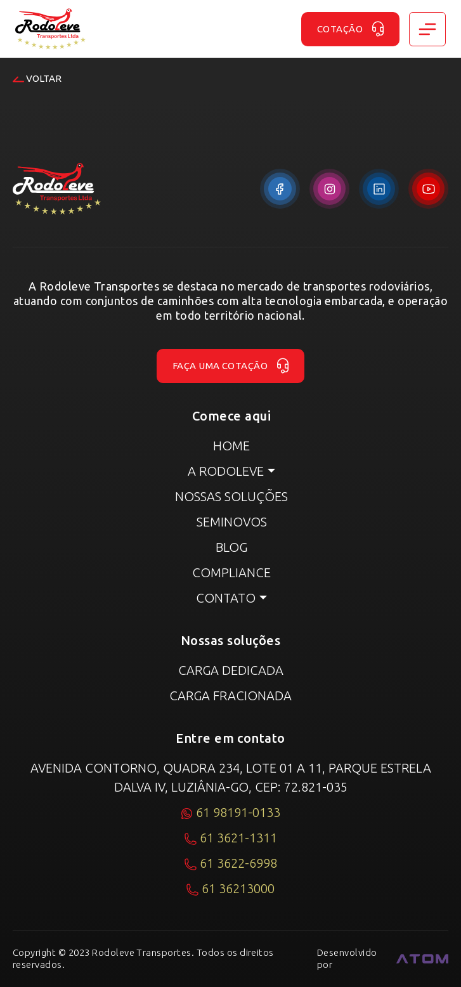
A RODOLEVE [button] (226, 471)
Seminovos (232, 521)
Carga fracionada (230, 695)
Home (231, 445)
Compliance (231, 572)
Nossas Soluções (231, 496)
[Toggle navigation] (427, 29)
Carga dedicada (230, 670)
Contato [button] (226, 598)
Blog (231, 547)
